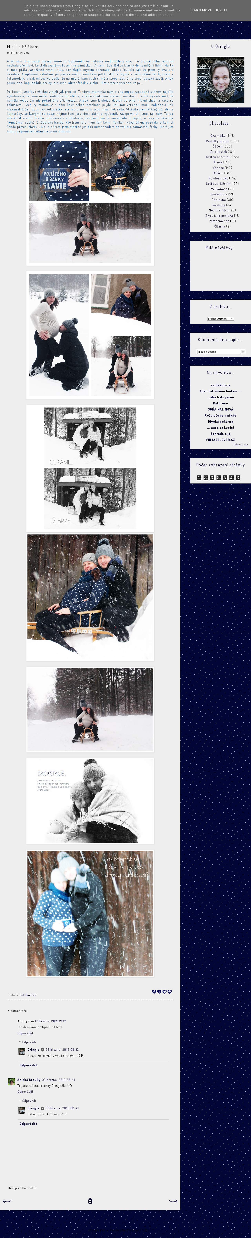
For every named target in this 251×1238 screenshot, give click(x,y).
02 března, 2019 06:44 (58, 1080)
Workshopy (219, 194)
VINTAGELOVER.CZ (220, 440)
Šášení (218, 146)
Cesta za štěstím (218, 184)
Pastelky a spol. (217, 141)
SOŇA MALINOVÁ (220, 409)
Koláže (218, 173)
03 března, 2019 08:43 (62, 1108)
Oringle (34, 1049)
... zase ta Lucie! (220, 428)
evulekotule (221, 385)
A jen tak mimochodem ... (221, 391)
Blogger (155, 1230)
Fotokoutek (28, 995)
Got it (222, 10)
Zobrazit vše (241, 444)
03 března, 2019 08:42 (62, 1049)
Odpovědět (25, 1033)
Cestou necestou (218, 157)
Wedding (219, 205)
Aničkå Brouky (29, 1080)
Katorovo (220, 403)
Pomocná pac (219, 221)
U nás (218, 162)
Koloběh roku (218, 178)
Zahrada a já (221, 434)
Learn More (201, 10)
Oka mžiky (218, 135)
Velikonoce (219, 189)
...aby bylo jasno (220, 397)
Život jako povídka (219, 216)
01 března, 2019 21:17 (50, 1021)
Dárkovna (219, 200)
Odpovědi (29, 1042)
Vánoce (218, 168)
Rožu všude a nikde (220, 415)
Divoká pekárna (220, 421)
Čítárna (219, 226)
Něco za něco (219, 210)
